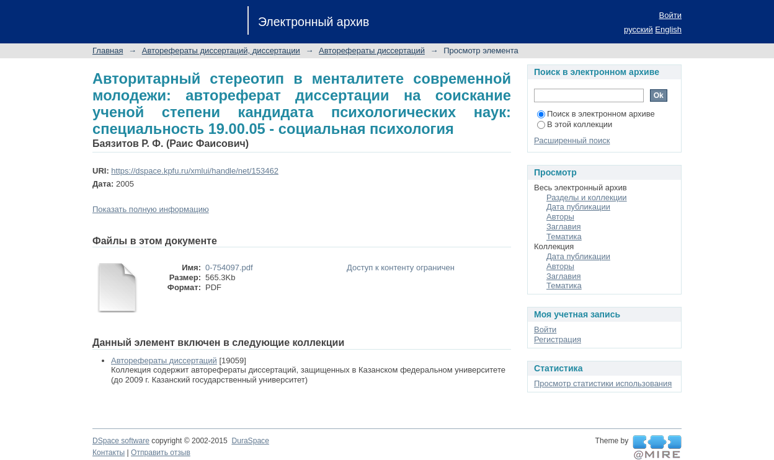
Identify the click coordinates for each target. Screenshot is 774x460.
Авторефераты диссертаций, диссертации (221, 50)
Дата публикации (578, 206)
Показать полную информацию (150, 209)
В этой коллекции (574, 124)
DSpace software (120, 440)
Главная (107, 50)
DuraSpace (250, 440)
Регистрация (557, 339)
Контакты (108, 452)
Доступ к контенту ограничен (401, 267)
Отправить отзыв (160, 452)
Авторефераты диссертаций (372, 50)
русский (638, 29)
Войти (670, 15)
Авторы (560, 216)
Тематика (564, 236)
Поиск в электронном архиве (596, 113)
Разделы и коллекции (586, 197)
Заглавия (563, 226)
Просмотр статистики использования (603, 383)
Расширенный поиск (572, 140)
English (668, 29)
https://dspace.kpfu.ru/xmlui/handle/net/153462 (194, 170)
